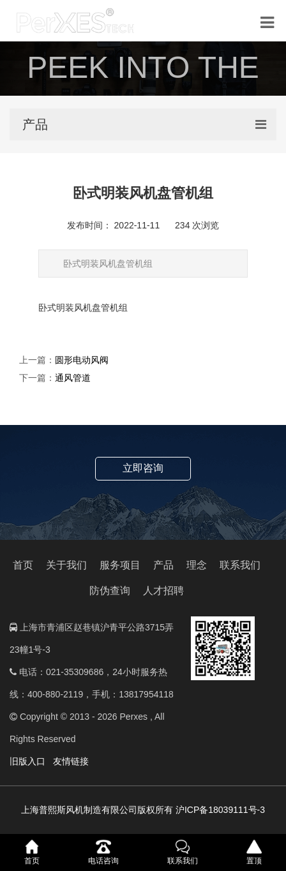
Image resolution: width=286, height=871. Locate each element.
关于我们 (66, 565)
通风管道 (73, 378)
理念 (196, 565)
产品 (163, 565)
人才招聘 (163, 590)
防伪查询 (109, 590)
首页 (23, 565)
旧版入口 (27, 761)
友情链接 (71, 761)
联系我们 (240, 565)
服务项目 (120, 565)
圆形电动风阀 (82, 360)
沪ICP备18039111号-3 (220, 810)
